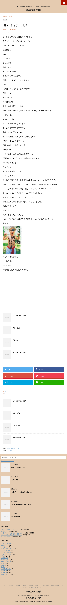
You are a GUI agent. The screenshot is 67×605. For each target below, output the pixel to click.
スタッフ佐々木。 (6, 549)
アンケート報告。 (6, 543)
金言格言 (4, 572)
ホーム (5, 585)
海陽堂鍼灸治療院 (33, 10)
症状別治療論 (46, 585)
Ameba (31, 587)
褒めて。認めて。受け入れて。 (21, 467)
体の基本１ (4, 558)
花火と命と (14, 480)
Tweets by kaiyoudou (7, 461)
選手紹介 (4, 570)
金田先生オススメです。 (20, 352)
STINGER (49, 601)
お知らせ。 (4, 545)
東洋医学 (4, 563)
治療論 (3, 567)
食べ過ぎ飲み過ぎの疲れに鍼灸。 (21, 504)
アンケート (37, 585)
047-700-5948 (33, 598)
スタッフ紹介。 (6, 550)
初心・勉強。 (17, 328)
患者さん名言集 (6, 561)
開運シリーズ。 (6, 574)
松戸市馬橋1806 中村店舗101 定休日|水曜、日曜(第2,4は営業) (33, 595)
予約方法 (24, 585)
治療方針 (12, 585)
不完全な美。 (17, 340)
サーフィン (4, 547)
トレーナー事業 (6, 552)
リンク (41, 587)
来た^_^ (9, 450)
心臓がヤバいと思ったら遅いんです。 (23, 492)
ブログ (6, 391)
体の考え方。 (5, 559)
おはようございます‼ (19, 316)
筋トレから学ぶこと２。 (14, 448)
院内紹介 (31, 585)
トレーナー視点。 (6, 554)
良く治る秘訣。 (16, 516)
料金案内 (18, 585)
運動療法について (55, 585)
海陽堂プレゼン (6, 569)
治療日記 (4, 565)
